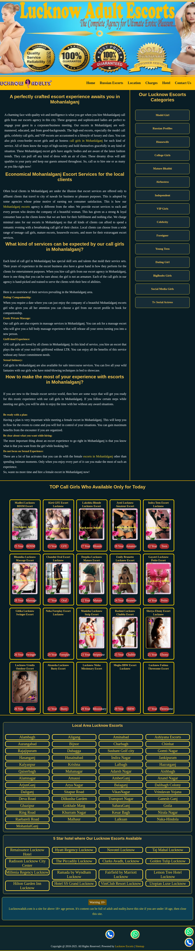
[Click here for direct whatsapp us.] (135, 935)
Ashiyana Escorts (167, 737)
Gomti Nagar (168, 751)
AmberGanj (121, 778)
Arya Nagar (74, 785)
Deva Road (27, 799)
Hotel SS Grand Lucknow (74, 883)
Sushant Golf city (121, 751)
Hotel (166, 83)
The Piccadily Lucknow (74, 861)
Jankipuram (168, 757)
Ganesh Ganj (168, 799)
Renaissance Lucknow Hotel (27, 852)
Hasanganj (27, 757)
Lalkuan (121, 819)
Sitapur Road (74, 792)
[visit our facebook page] (60, 935)
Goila (168, 805)
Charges (151, 83)
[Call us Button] (110, 935)
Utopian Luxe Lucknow (167, 883)
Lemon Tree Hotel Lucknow (168, 874)
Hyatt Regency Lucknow (74, 850)
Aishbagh (168, 771)
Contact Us (183, 83)
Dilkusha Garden (74, 799)
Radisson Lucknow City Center (27, 863)
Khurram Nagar (74, 812)
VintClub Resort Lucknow (121, 883)
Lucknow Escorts (124, 946)
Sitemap (139, 946)
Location (134, 83)
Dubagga (74, 751)
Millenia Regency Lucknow (27, 872)
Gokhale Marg (74, 805)
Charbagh (120, 744)
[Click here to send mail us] (122, 935)
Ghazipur (27, 805)
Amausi (74, 778)
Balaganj (121, 785)
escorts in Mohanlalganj (98, 456)
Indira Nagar (121, 757)
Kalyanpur (27, 764)
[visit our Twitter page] (72, 935)
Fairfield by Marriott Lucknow (121, 874)
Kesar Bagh (121, 812)
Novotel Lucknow (121, 850)
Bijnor (74, 744)
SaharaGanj (121, 805)
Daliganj (27, 792)
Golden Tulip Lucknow (168, 861)
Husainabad (74, 757)
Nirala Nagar (168, 812)
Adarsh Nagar (121, 771)
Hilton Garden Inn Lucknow (27, 885)
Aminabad (121, 737)
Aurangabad (27, 744)
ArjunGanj (27, 785)
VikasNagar (121, 792)
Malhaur (74, 819)
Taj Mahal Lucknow (167, 850)
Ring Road (27, 812)
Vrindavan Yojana (167, 792)
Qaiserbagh (27, 771)
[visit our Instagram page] (85, 935)
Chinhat (168, 744)
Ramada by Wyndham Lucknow (74, 874)
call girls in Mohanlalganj (86, 140)
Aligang (74, 737)
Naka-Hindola (167, 819)
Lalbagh (121, 764)
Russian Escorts (111, 83)
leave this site (135, 908)
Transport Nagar (121, 799)
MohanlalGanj (27, 826)
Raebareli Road (27, 819)
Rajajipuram (27, 751)
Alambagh (27, 737)
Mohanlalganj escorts (16, 206)
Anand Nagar (167, 778)
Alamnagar (27, 778)
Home (90, 83)
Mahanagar (74, 771)
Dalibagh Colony (168, 785)
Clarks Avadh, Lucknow (120, 861)
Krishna (74, 764)
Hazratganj (167, 764)
